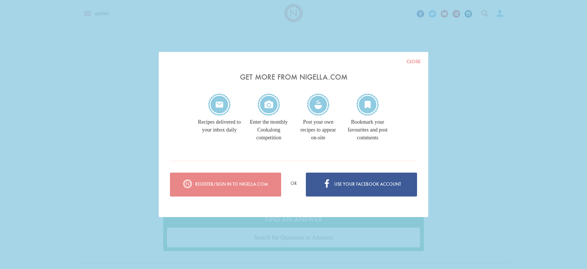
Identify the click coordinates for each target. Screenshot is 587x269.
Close (414, 61)
